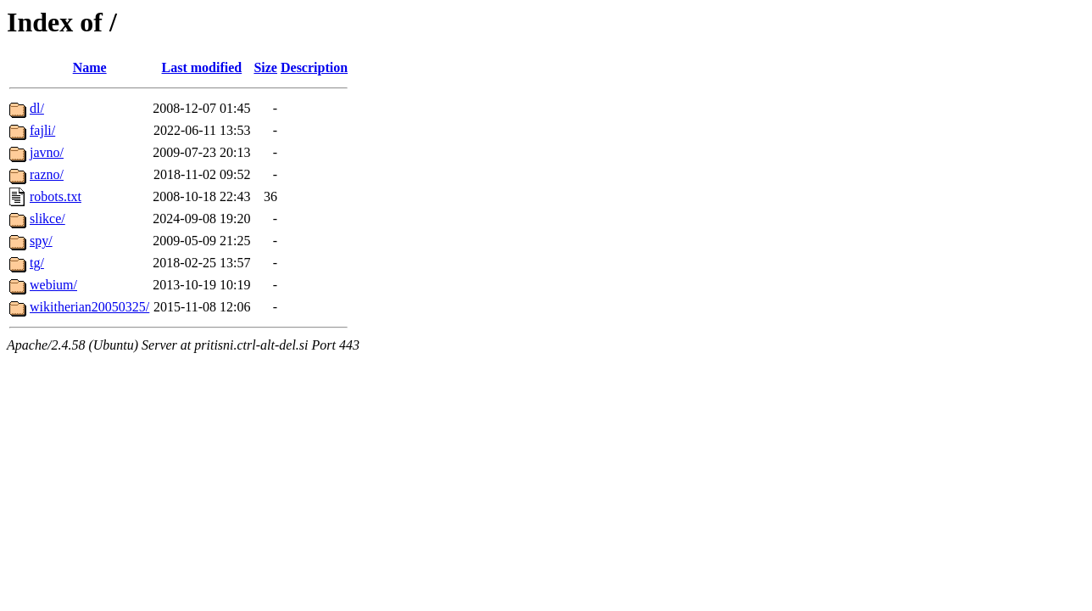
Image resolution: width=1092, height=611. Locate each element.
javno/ (47, 152)
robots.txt (55, 196)
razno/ (47, 174)
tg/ (37, 262)
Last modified (202, 67)
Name (90, 67)
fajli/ (42, 130)
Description (314, 67)
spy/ (41, 240)
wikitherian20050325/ (89, 307)
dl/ (37, 108)
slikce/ (47, 218)
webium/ (53, 284)
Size (265, 67)
